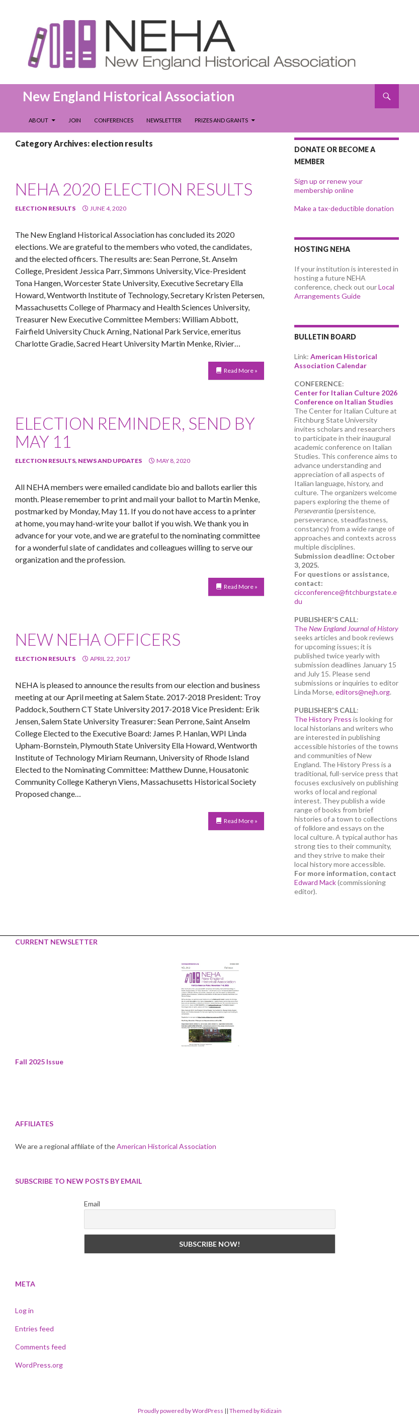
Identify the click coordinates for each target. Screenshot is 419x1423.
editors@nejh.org (363, 692)
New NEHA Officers (98, 639)
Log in (24, 1310)
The (346, 628)
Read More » (241, 370)
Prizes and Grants (221, 120)
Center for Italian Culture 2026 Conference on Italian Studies (345, 397)
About (38, 120)
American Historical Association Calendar (335, 361)
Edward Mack (315, 882)
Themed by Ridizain (255, 1410)
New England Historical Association (128, 96)
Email (92, 1203)
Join (74, 120)
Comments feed (40, 1346)
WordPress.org (39, 1365)
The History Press (323, 719)
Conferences (113, 120)
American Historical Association (166, 1146)
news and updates (110, 460)
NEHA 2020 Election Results (134, 189)
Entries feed (34, 1328)
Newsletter (164, 120)
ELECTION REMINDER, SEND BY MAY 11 (135, 432)
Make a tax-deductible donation (344, 208)
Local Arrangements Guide (344, 291)
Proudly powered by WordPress (180, 1410)
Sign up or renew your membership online (328, 185)
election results (45, 208)
